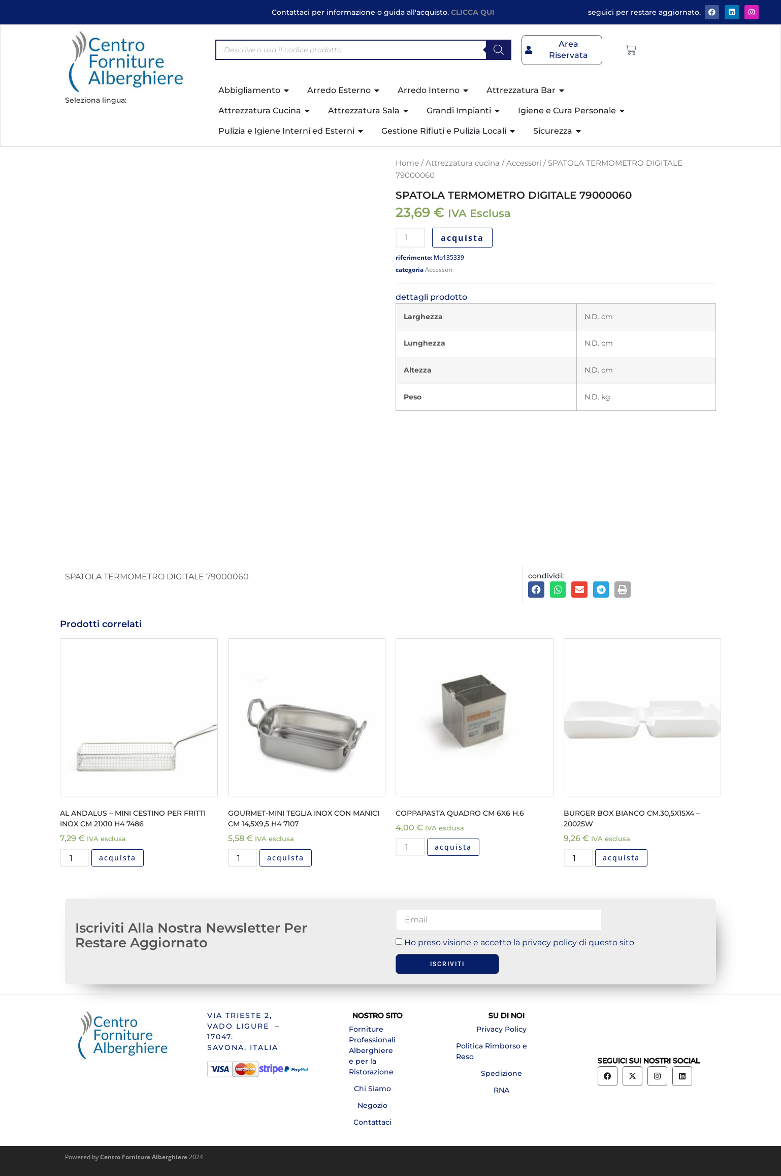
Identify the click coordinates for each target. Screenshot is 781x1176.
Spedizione (501, 1073)
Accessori (523, 163)
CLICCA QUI (473, 12)
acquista (462, 237)
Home (407, 163)
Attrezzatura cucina (463, 163)
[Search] (498, 50)
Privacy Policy (501, 1029)
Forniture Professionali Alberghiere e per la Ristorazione (372, 1050)
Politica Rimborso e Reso (491, 1051)
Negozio (372, 1105)
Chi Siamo (372, 1088)
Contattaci (372, 1122)
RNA (501, 1090)
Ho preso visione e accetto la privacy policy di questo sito (519, 942)
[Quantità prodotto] (410, 237)
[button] (536, 589)
